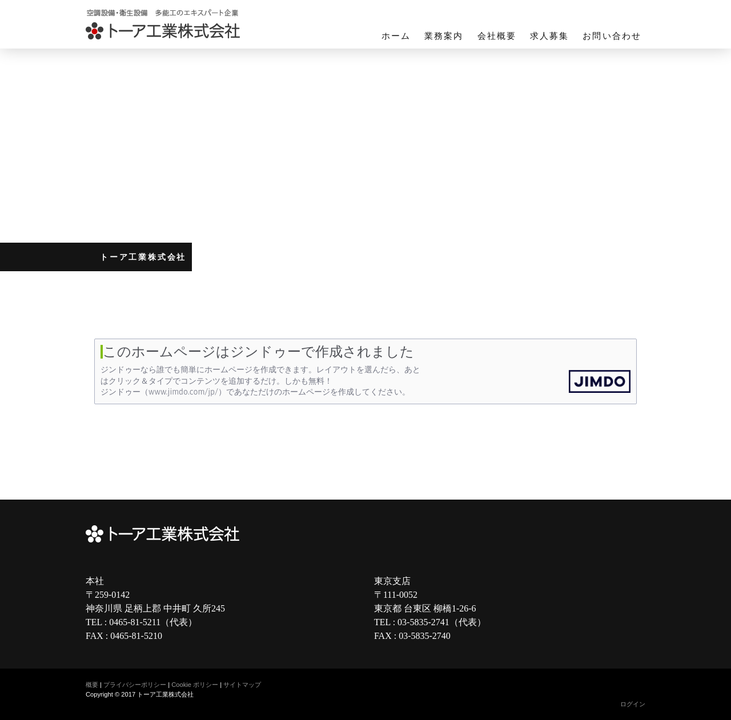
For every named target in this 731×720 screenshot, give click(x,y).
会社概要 (496, 36)
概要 (92, 684)
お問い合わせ (612, 36)
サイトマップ (242, 684)
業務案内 (443, 36)
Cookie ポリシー (194, 684)
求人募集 (549, 36)
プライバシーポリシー (134, 684)
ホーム (396, 36)
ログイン (632, 704)
